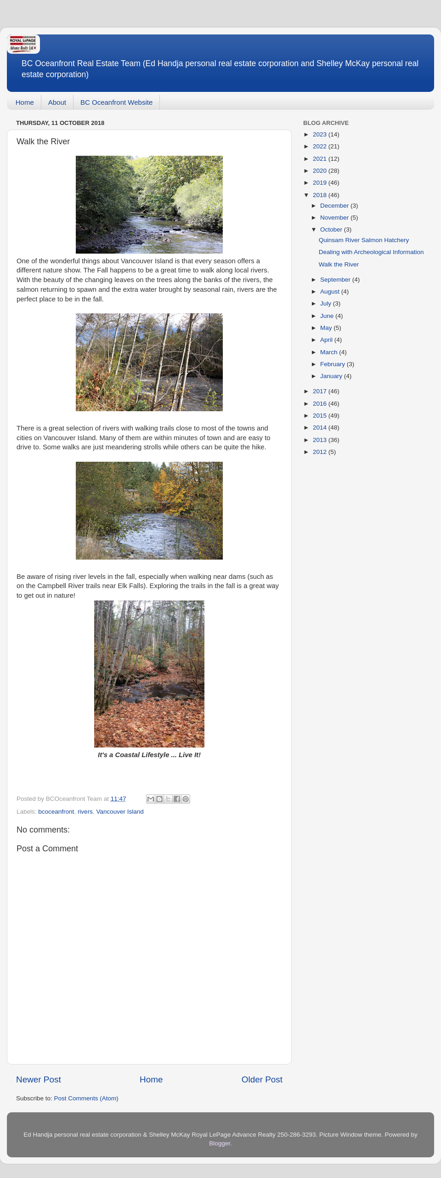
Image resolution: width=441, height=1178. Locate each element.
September (336, 279)
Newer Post (38, 1079)
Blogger (219, 1143)
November (335, 217)
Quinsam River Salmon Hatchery (364, 240)
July (326, 303)
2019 (320, 182)
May (327, 327)
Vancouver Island (119, 811)
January (332, 376)
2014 (320, 427)
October (332, 229)
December (335, 205)
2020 (320, 170)
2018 (320, 195)
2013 (320, 439)
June (327, 315)
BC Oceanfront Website (116, 102)
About (57, 102)
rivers (85, 811)
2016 (320, 403)
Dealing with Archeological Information (371, 252)
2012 (320, 451)
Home (25, 102)
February (333, 364)
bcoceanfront (56, 811)
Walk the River (339, 264)
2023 (320, 134)
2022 (320, 146)
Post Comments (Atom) (86, 1098)
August (330, 291)
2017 (320, 391)
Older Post (262, 1079)
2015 (320, 415)
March (329, 352)
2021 (320, 158)
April (327, 339)
